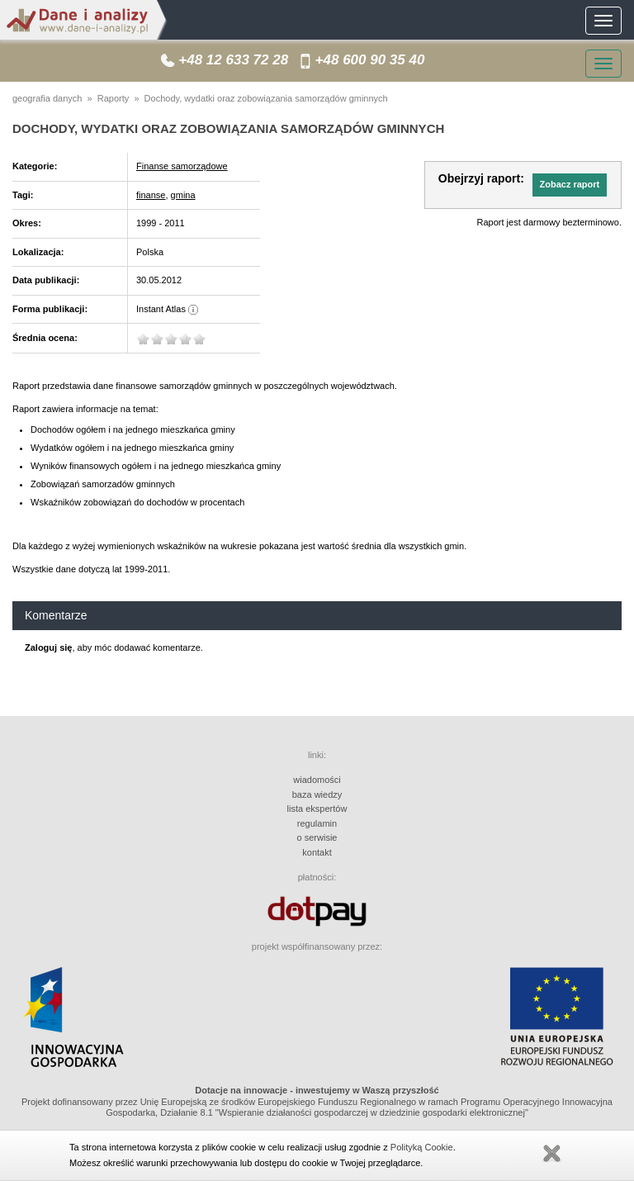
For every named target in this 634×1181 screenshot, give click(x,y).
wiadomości (316, 780)
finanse (150, 195)
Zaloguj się (48, 647)
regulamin (317, 823)
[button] (569, 185)
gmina (183, 195)
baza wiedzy (317, 794)
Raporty (113, 98)
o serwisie (317, 837)
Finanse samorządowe (182, 166)
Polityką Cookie (421, 1147)
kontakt (316, 852)
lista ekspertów (317, 808)
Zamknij (551, 1154)
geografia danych (47, 98)
